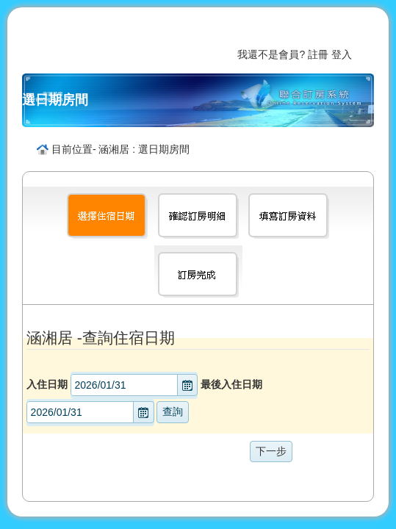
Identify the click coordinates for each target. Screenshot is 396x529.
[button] (187, 385)
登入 (341, 54)
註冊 (318, 54)
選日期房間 (55, 100)
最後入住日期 (231, 384)
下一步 (271, 451)
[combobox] (124, 385)
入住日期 (47, 384)
